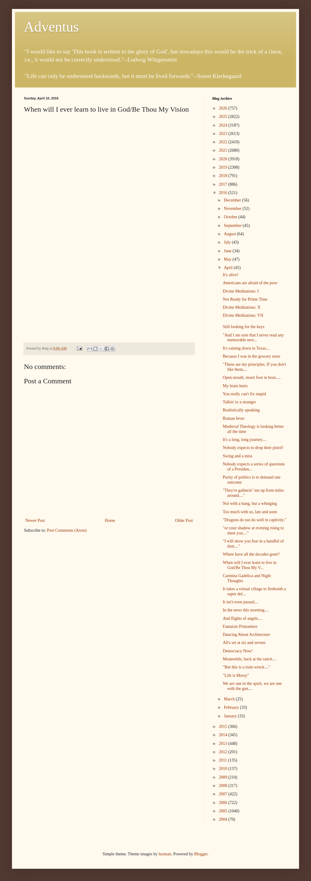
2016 (223, 192)
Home (110, 520)
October (231, 217)
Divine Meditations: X (241, 307)
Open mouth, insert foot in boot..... (252, 377)
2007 (223, 794)
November (233, 208)
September (233, 225)
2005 (223, 811)
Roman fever (234, 418)
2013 (223, 743)
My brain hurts (235, 386)
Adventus (51, 27)
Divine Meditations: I (241, 291)
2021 (223, 150)
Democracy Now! (238, 651)
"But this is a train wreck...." (246, 667)
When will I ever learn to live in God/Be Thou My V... (249, 565)
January (231, 716)
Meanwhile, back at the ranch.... (249, 659)
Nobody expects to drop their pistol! (253, 447)
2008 (223, 785)
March (230, 699)
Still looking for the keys (243, 327)
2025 (223, 116)
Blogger (200, 854)
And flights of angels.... (242, 618)
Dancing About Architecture (246, 634)
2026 (223, 108)
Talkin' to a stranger (239, 402)
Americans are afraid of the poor (250, 283)
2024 (223, 125)
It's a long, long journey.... (244, 439)
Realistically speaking (241, 410)
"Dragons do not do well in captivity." (254, 520)
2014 (223, 735)
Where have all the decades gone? (251, 554)
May (228, 259)
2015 (223, 726)
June (228, 251)
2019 (223, 167)
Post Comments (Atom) (67, 530)
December (233, 200)
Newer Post (35, 520)
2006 (223, 802)
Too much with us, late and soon (250, 512)
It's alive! (230, 275)
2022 (223, 142)
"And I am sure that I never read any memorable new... (253, 337)
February (232, 707)
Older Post (184, 520)
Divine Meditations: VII (243, 315)
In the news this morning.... (246, 610)
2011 (223, 760)
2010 (223, 768)
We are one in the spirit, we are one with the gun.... (252, 686)
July (228, 242)
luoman (164, 854)
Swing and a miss (237, 456)
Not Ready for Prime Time (245, 299)
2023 (223, 133)
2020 (223, 159)
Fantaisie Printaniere (240, 626)
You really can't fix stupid (244, 394)
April (229, 267)
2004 (223, 819)
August (230, 234)
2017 (223, 184)
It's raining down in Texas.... (246, 348)
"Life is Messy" (236, 675)
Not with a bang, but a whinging (250, 503)
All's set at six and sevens (244, 642)
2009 (223, 777)
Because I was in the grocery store (251, 356)
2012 (223, 752)
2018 (223, 175)
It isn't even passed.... (241, 602)
